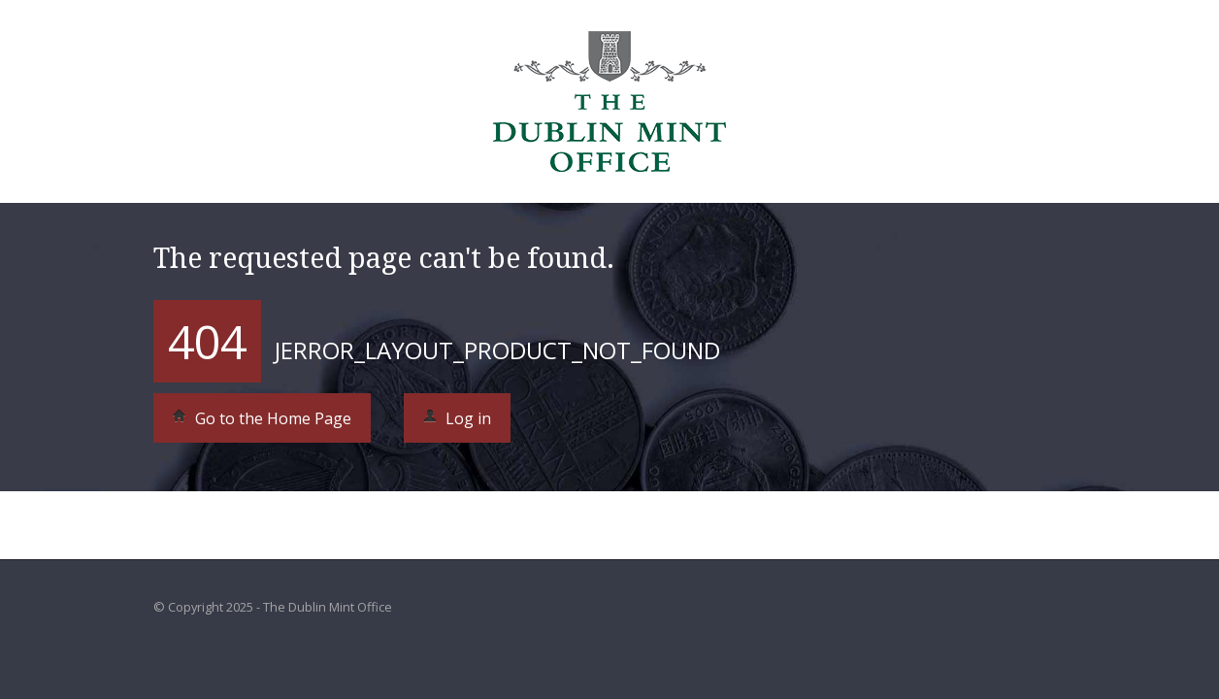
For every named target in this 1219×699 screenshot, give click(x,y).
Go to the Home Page (262, 418)
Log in (457, 418)
